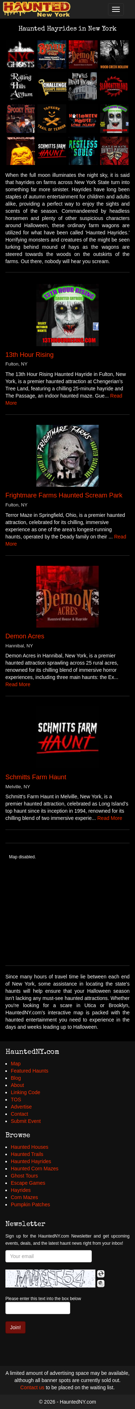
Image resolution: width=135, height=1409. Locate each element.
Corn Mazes (24, 1197)
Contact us (32, 1387)
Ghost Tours (24, 1176)
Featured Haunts (29, 1071)
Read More (17, 684)
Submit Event (26, 1121)
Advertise (21, 1107)
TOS (16, 1099)
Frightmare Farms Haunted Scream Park (63, 495)
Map (16, 1063)
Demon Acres (24, 636)
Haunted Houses (29, 1147)
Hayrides (21, 1190)
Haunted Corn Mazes (34, 1168)
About (17, 1085)
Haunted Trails (27, 1154)
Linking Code (25, 1092)
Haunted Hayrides (31, 1161)
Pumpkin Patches (30, 1204)
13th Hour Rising (29, 354)
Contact (19, 1114)
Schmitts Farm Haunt (35, 777)
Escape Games (28, 1183)
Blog (16, 1078)
